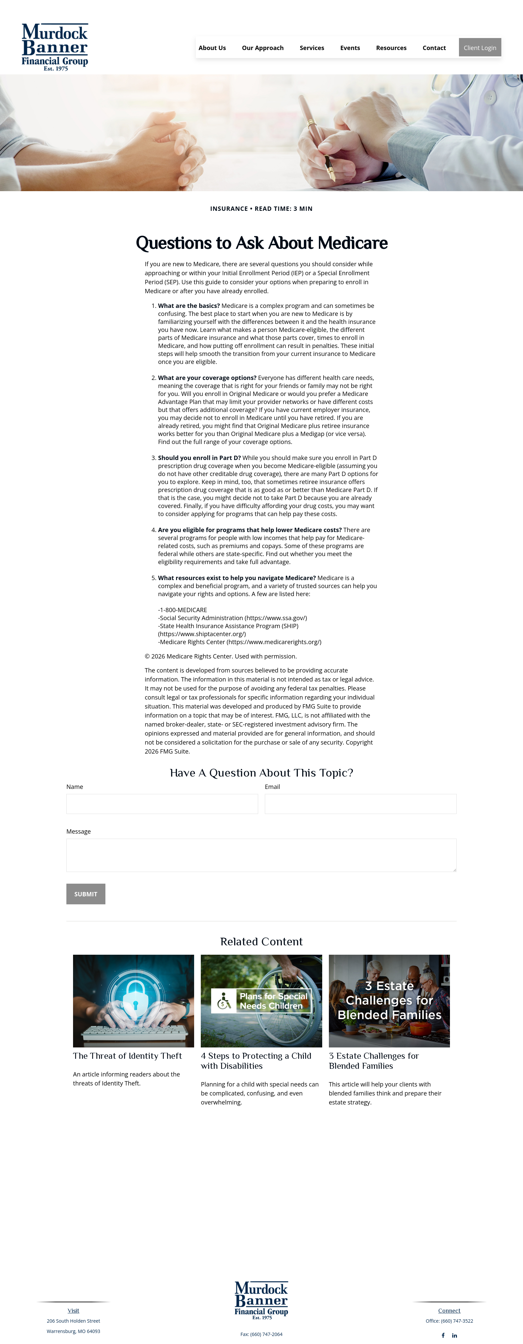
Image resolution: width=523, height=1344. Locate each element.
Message (78, 811)
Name (74, 767)
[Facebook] (443, 1315)
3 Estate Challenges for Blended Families (374, 1041)
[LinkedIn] (454, 1315)
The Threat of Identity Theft (127, 1036)
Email (272, 767)
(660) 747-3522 (457, 1301)
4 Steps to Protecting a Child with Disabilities (256, 1041)
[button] (212, 27)
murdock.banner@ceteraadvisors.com (261, 1326)
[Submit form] (85, 874)
